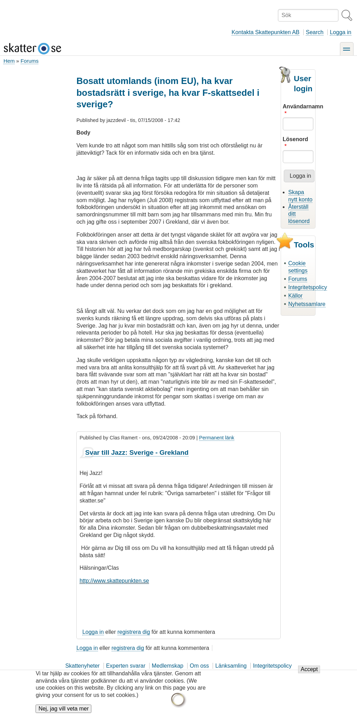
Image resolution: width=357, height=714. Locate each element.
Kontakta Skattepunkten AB (265, 32)
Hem (9, 61)
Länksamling (231, 666)
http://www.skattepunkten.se (114, 581)
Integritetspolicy (307, 287)
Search (315, 32)
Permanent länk (216, 437)
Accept (309, 674)
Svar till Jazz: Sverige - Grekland (136, 452)
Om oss (199, 666)
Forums (29, 61)
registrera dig (133, 632)
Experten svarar (125, 666)
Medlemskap (167, 666)
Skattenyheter (82, 666)
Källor (295, 296)
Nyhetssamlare (307, 304)
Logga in (340, 32)
